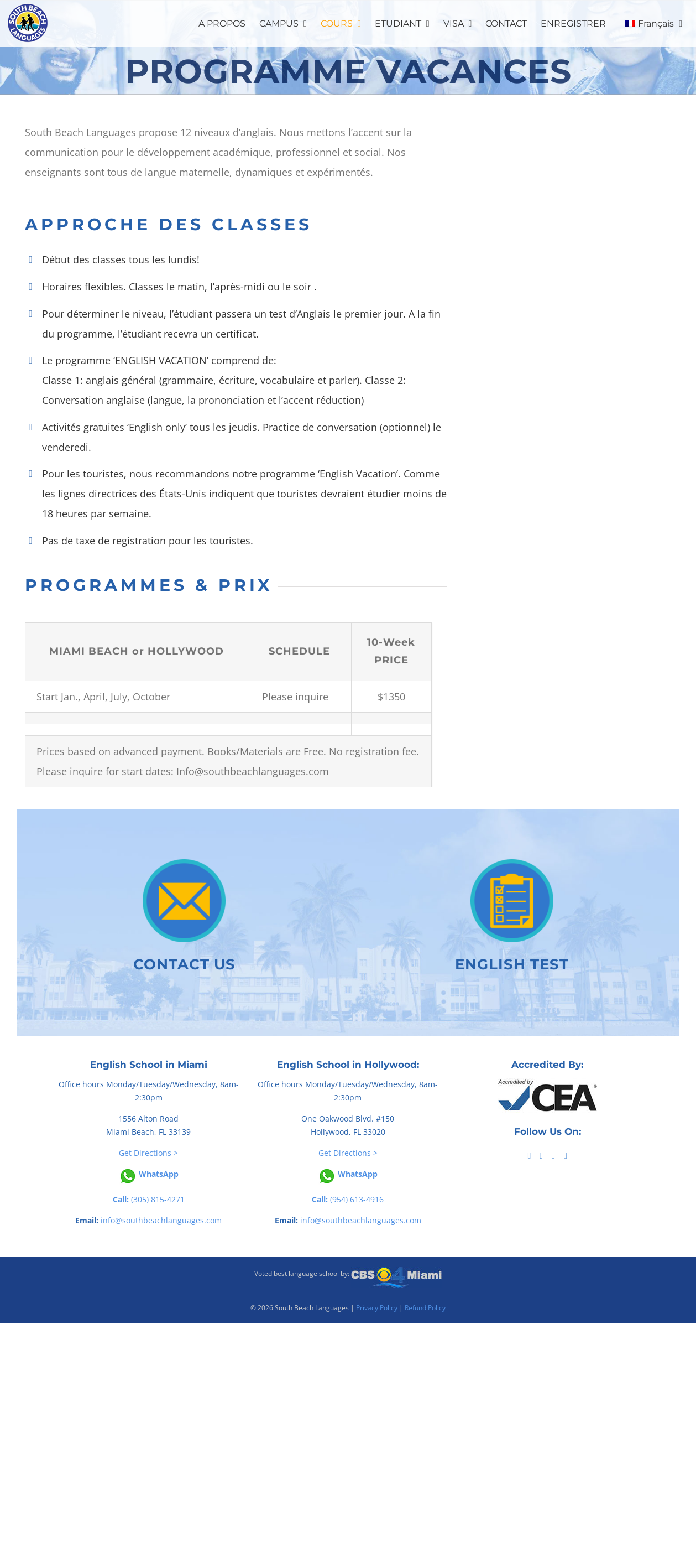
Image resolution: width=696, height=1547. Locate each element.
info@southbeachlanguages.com (161, 1220)
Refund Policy (425, 1307)
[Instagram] (565, 1155)
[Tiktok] (541, 1155)
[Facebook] (529, 1155)
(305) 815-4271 (149, 1199)
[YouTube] (553, 1155)
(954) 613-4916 (348, 1199)
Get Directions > (148, 1153)
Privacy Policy (376, 1307)
